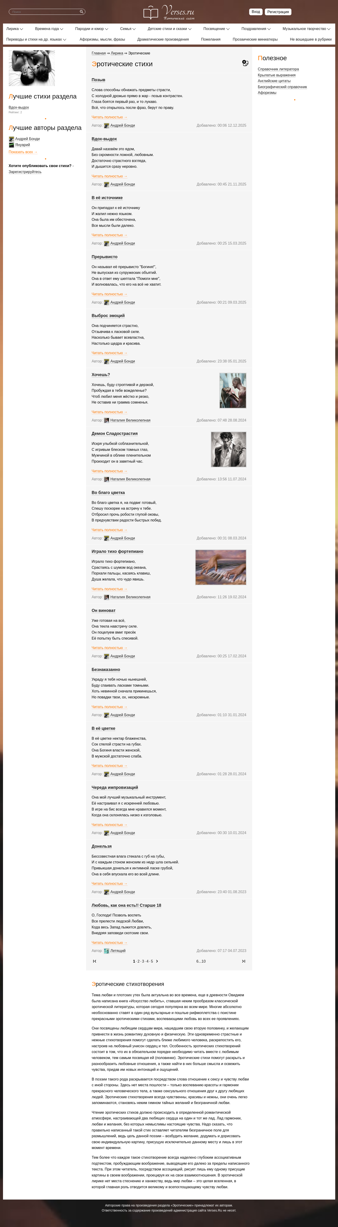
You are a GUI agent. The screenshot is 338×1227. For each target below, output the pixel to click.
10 (204, 961)
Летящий (118, 951)
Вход (256, 12)
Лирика (12, 29)
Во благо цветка (108, 492)
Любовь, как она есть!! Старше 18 (126, 905)
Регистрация (278, 12)
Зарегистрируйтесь (25, 172)
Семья (125, 29)
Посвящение (214, 29)
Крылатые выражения (277, 75)
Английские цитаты (274, 81)
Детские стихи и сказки (167, 29)
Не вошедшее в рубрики (311, 39)
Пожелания (211, 39)
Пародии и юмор (89, 29)
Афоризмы (267, 93)
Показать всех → (23, 152)
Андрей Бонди (27, 139)
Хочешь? (101, 374)
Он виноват (104, 610)
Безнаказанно (106, 669)
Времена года (47, 29)
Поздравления (254, 29)
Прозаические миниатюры (255, 39)
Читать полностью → (110, 117)
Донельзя (102, 846)
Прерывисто (105, 256)
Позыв (98, 80)
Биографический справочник (282, 87)
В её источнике (107, 197)
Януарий (22, 145)
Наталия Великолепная (131, 420)
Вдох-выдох (19, 107)
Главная (99, 53)
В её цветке (104, 728)
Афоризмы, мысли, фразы (102, 39)
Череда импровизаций (115, 787)
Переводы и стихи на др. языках (34, 39)
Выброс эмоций (108, 315)
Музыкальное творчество (304, 29)
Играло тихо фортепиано (118, 551)
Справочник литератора (278, 69)
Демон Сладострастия (115, 433)
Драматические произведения (163, 39)
